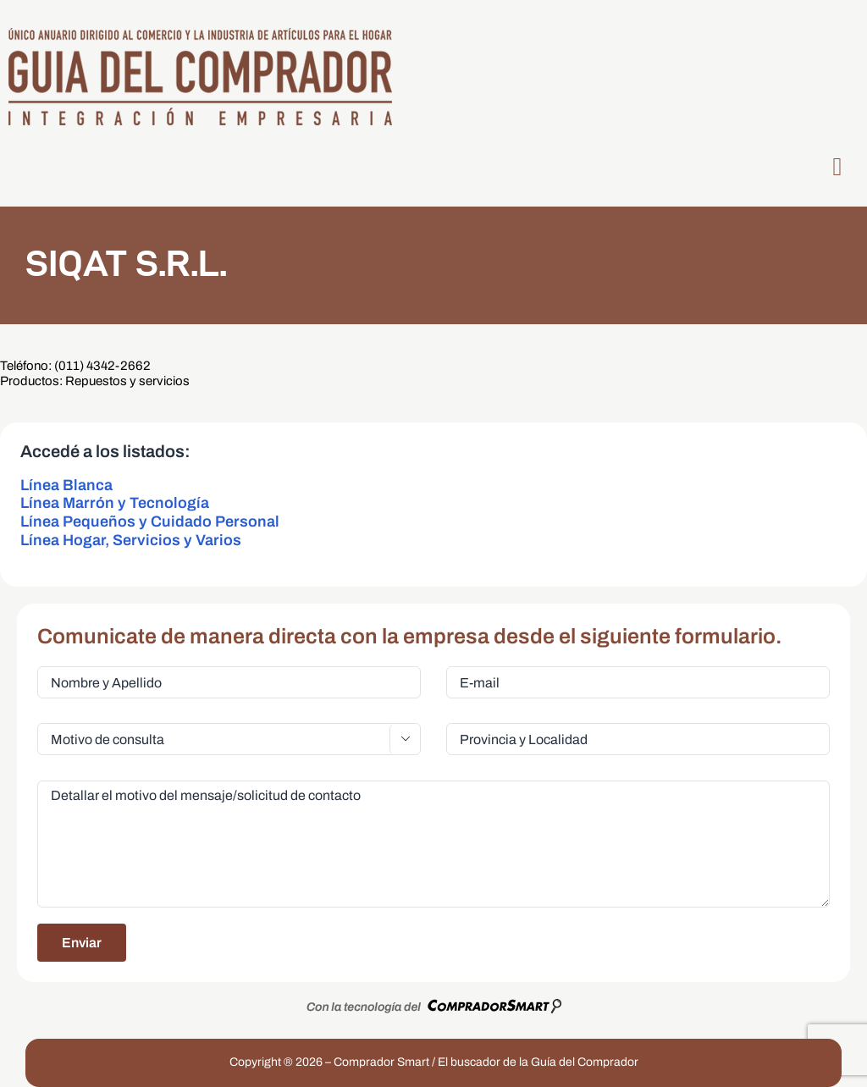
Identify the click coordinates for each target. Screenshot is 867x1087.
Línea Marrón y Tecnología (114, 502)
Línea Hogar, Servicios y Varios (130, 540)
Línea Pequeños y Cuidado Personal (149, 521)
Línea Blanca (66, 485)
